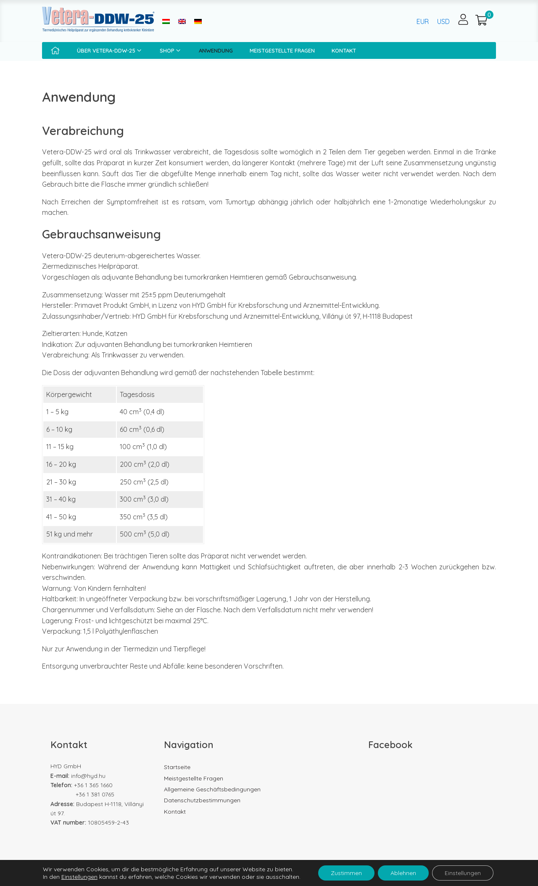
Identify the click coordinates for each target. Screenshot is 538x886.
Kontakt (344, 50)
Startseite (177, 767)
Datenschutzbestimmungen (202, 800)
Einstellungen (79, 877)
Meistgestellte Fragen (282, 50)
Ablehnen (403, 873)
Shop (171, 50)
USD (443, 21)
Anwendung (216, 50)
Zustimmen (346, 873)
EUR (423, 21)
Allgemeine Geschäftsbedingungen (212, 789)
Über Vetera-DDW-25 (110, 50)
